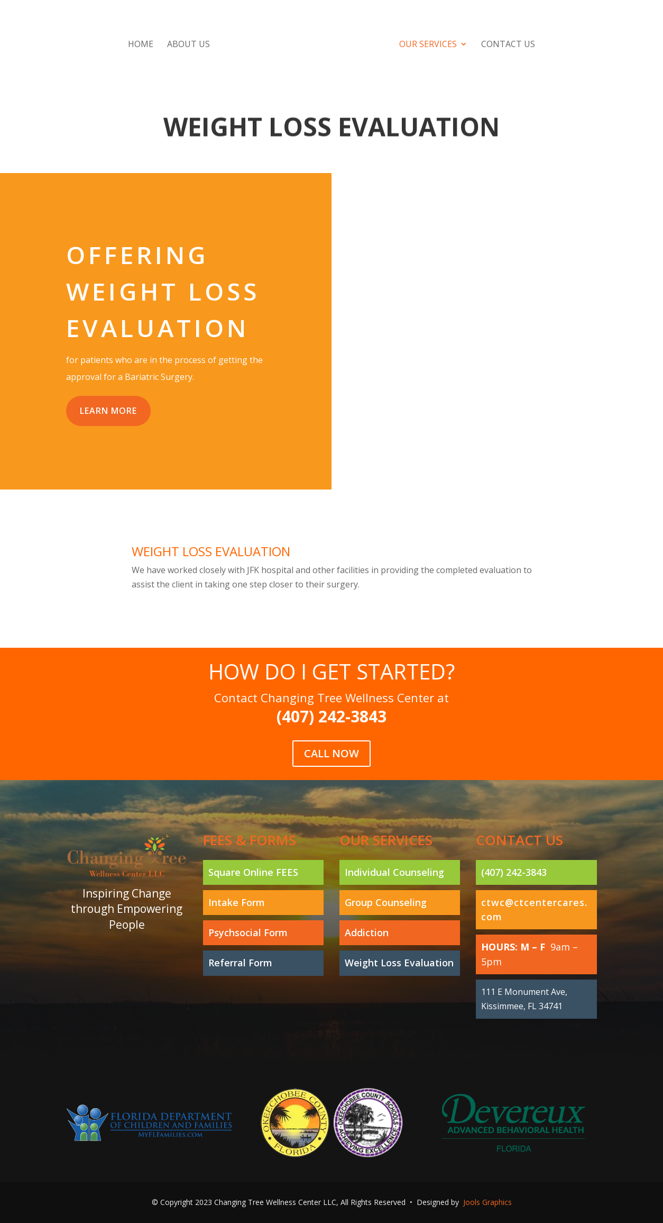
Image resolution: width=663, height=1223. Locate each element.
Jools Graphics (487, 1202)
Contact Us (508, 45)
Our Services (428, 45)
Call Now (331, 736)
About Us (188, 45)
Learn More (108, 410)
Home (140, 45)
